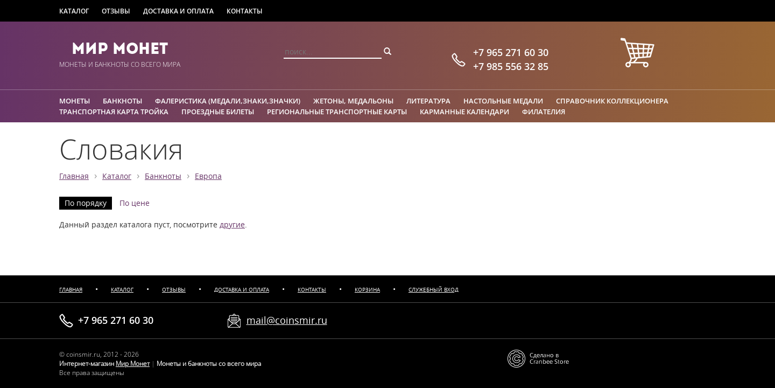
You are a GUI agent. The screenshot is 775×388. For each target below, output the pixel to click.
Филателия (543, 111)
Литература (428, 101)
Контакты (245, 11)
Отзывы (116, 11)
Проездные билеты (217, 111)
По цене (134, 203)
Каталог (74, 11)
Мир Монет (120, 48)
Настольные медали (503, 101)
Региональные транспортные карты (337, 111)
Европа (208, 176)
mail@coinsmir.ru (286, 320)
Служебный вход (433, 289)
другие (232, 225)
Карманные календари (464, 111)
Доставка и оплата (178, 11)
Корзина (367, 289)
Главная (74, 176)
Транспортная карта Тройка (113, 111)
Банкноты (122, 101)
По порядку (86, 203)
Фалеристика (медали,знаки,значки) (227, 101)
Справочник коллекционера (612, 101)
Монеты (74, 101)
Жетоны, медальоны (353, 101)
